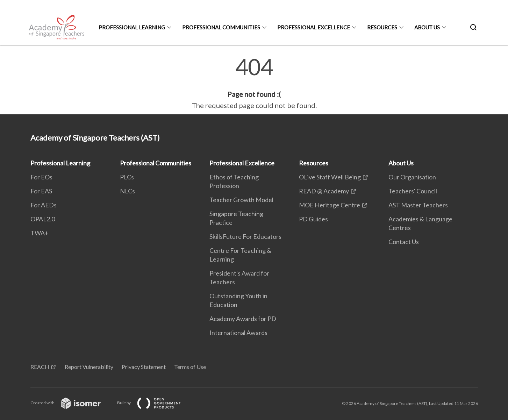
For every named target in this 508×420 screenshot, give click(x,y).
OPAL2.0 (42, 219)
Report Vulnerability (89, 366)
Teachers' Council (412, 191)
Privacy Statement (144, 366)
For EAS (41, 191)
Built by (154, 402)
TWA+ (39, 233)
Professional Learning (132, 27)
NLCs (127, 191)
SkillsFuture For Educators (245, 236)
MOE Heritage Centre (329, 205)
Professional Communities (221, 27)
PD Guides (313, 219)
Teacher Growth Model (241, 200)
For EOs (41, 177)
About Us (427, 27)
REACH (39, 366)
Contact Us (403, 241)
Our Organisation (412, 177)
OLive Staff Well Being (330, 177)
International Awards (238, 332)
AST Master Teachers (418, 205)
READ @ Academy (324, 191)
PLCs (127, 177)
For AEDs (43, 205)
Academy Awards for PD (242, 318)
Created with (71, 402)
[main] (254, 83)
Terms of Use (190, 366)
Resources (382, 27)
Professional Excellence (313, 27)
